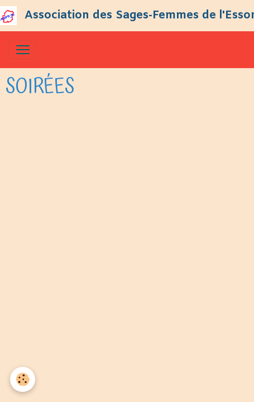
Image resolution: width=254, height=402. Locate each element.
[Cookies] (22, 379)
